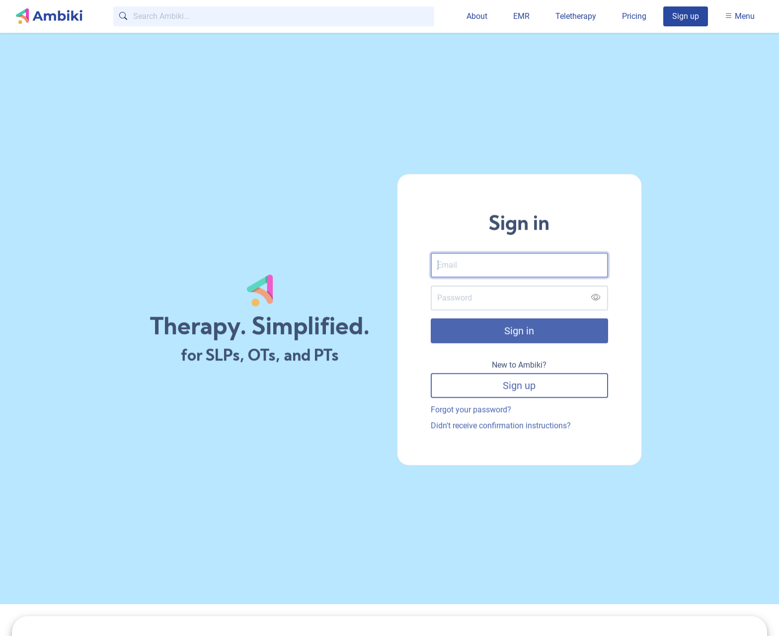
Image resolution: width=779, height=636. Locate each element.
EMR (521, 16)
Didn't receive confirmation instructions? (501, 426)
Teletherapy (575, 16)
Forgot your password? (471, 410)
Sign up (685, 16)
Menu (740, 16)
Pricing (634, 16)
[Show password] (595, 299)
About (477, 16)
